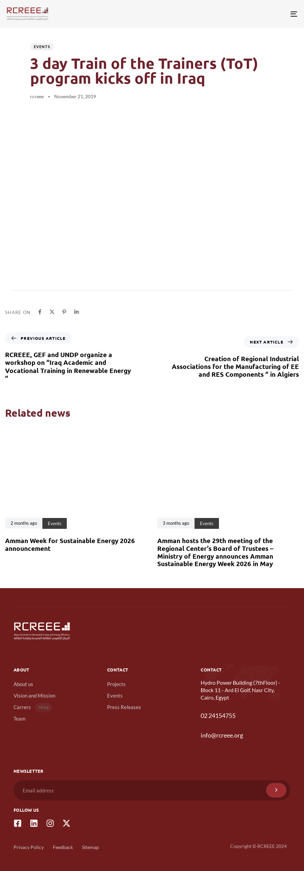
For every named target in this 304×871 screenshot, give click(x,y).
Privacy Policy (29, 847)
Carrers (33, 707)
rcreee (37, 96)
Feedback (63, 847)
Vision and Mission (34, 695)
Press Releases (124, 707)
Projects (116, 684)
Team (19, 719)
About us (23, 684)
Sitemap (90, 847)
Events (42, 46)
